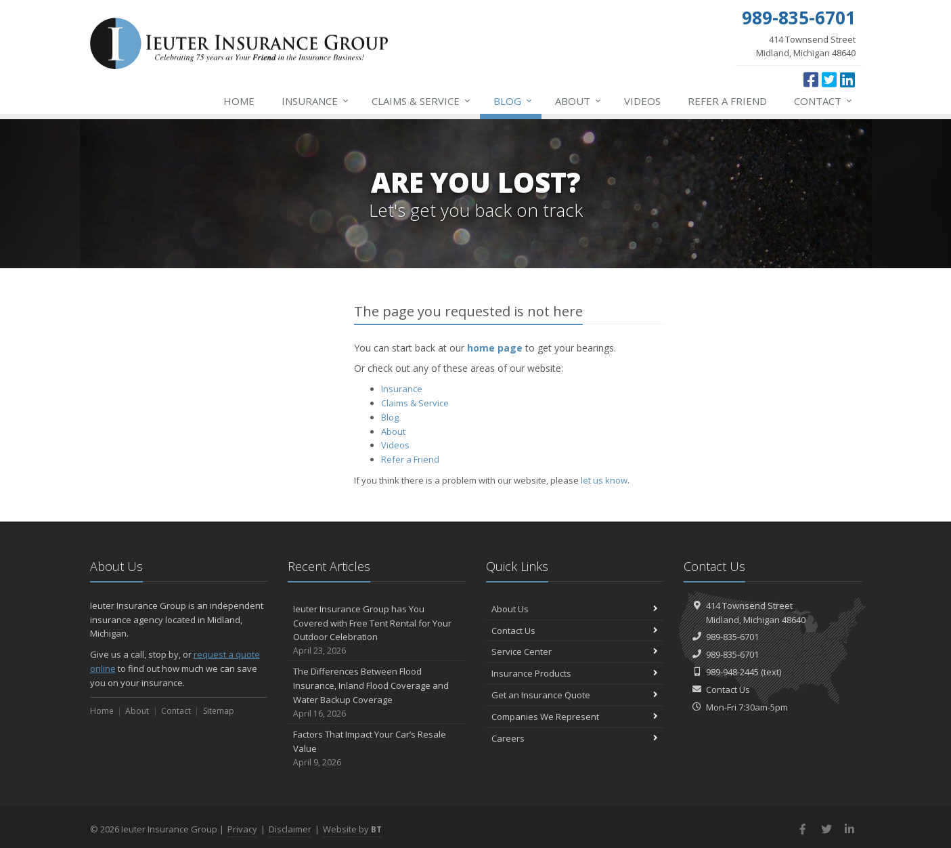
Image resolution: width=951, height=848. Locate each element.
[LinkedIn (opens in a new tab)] (847, 79)
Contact (824, 100)
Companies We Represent (575, 717)
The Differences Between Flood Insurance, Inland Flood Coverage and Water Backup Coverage (376, 692)
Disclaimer (290, 829)
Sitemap (218, 711)
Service (422, 100)
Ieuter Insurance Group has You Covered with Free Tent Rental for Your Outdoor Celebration (376, 630)
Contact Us (575, 630)
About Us (575, 609)
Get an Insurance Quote (575, 695)
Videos (642, 101)
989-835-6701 (732, 637)
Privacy (242, 829)
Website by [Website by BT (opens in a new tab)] (352, 829)
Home (239, 101)
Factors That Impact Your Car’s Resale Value (376, 748)
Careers (575, 738)
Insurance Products (575, 673)
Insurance (316, 100)
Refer (727, 101)
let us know (604, 480)
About (578, 100)
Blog (513, 100)
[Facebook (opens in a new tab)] (810, 79)
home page (495, 347)
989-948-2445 (732, 672)
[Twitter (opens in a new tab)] (829, 79)
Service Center (575, 651)
